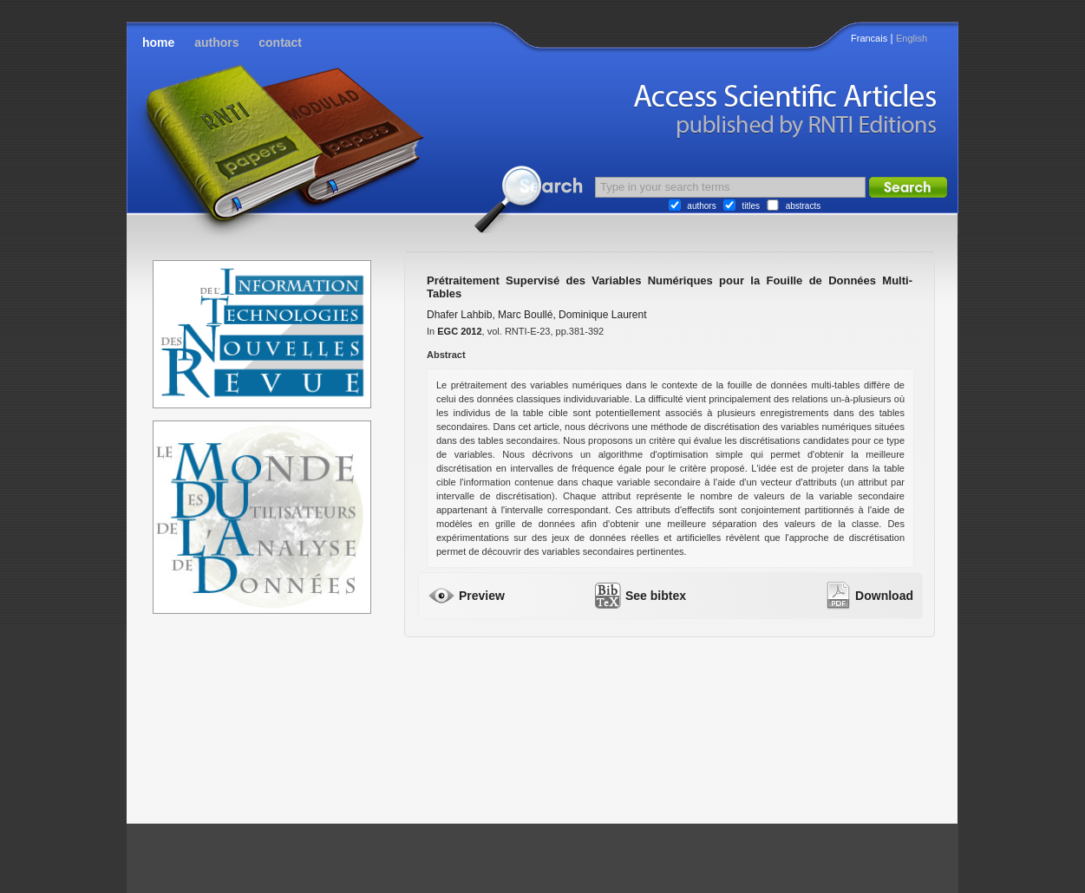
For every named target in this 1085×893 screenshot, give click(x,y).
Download (884, 596)
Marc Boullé (525, 315)
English (911, 38)
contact (280, 42)
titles (751, 206)
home (158, 42)
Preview (482, 596)
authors (216, 42)
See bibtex (655, 596)
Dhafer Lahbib (459, 315)
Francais (869, 38)
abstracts (803, 206)
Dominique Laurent (602, 315)
